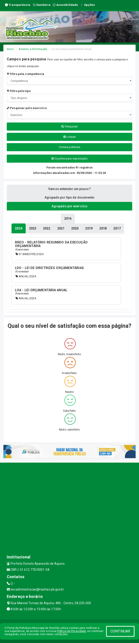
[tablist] (18, 228)
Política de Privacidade (71, 631)
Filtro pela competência (25, 74)
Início (10, 49)
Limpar (69, 136)
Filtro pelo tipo (19, 91)
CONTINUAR (120, 631)
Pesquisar (69, 126)
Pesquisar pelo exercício (27, 108)
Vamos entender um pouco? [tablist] (69, 189)
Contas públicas (69, 147)
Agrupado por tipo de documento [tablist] (70, 197)
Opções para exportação (69, 158)
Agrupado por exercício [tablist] (69, 206)
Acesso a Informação (33, 49)
